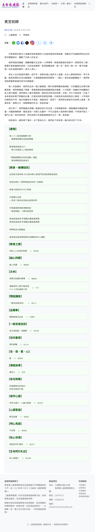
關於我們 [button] (44, 3)
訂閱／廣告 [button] (66, 3)
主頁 (23, 5)
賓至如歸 (13, 416)
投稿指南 (82, 493)
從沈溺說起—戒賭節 (18, 330)
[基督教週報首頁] (10, 5)
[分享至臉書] (22, 43)
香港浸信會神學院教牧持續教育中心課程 (27, 236)
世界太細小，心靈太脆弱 (20, 402)
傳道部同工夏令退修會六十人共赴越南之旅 (19, 288)
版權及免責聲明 (61, 524)
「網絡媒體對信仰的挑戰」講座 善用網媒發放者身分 (23, 159)
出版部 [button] (54, 3)
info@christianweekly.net (60, 506)
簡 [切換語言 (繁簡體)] (51, 43)
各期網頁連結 (33, 5)
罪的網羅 (13, 344)
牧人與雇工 (14, 458)
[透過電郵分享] (18, 43)
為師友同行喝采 (16, 444)
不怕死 (12, 430)
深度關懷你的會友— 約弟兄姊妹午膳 (18, 387)
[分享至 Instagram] (32, 43)
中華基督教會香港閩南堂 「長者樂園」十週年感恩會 (21, 209)
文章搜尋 (82, 490)
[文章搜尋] (89, 3)
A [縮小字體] (38, 43)
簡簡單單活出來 (16, 316)
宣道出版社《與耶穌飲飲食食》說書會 (26, 181)
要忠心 (12, 372)
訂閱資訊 (82, 487)
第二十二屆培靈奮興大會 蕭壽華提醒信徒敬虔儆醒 (21, 137)
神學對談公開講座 (17, 229)
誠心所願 (13, 264)
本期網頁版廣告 (80, 5)
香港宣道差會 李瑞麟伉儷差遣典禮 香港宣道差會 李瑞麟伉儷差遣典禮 (24, 220)
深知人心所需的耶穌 (18, 250)
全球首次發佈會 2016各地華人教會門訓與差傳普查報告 (33, 174)
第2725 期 (8, 30)
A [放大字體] (45, 43)
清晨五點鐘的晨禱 (17, 278)
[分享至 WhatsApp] (13, 43)
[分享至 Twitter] (27, 43)
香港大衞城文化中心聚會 (20, 189)
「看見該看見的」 (17, 302)
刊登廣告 (82, 485)
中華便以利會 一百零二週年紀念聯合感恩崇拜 (23, 199)
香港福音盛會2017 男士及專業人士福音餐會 (21, 148)
